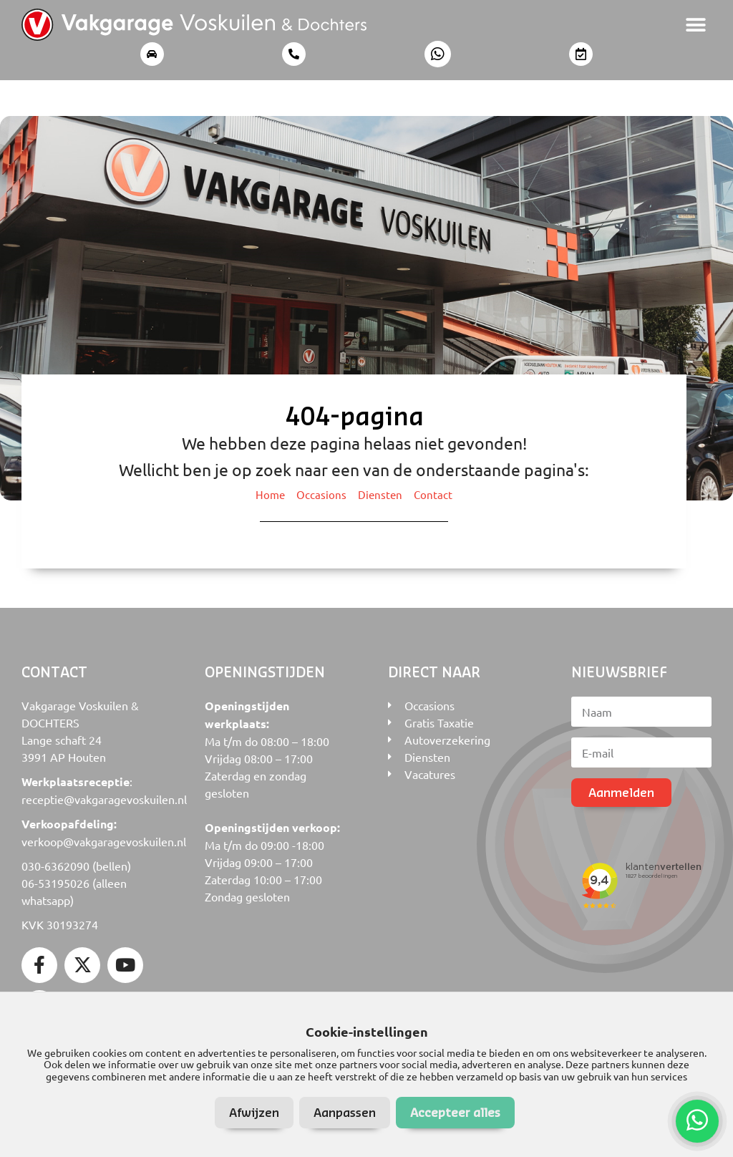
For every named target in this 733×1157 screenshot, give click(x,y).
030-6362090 (55, 865)
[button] (695, 25)
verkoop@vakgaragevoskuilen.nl (103, 841)
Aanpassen (345, 1112)
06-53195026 (55, 883)
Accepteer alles (455, 1112)
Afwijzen (254, 1112)
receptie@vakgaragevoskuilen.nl (104, 799)
